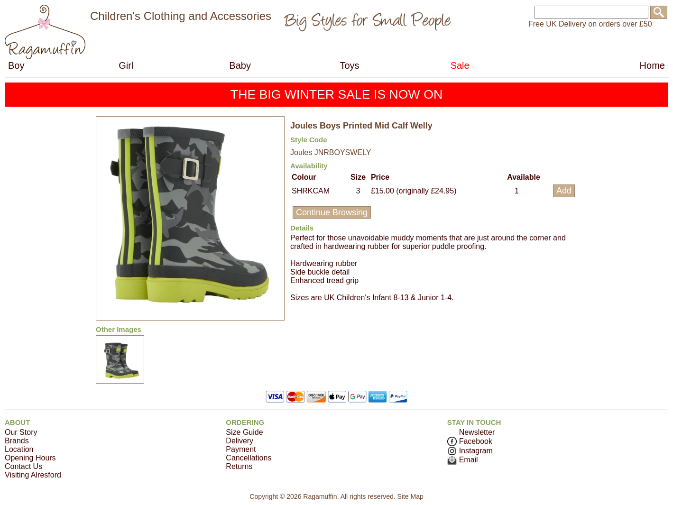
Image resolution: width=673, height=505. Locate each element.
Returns (239, 466)
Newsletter (477, 432)
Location (19, 449)
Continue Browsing (332, 212)
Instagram (470, 451)
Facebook (469, 441)
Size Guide (244, 432)
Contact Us (23, 466)
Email (462, 460)
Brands (17, 441)
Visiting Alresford (33, 475)
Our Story (21, 432)
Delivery (239, 441)
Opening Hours (30, 458)
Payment (241, 449)
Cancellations (248, 458)
